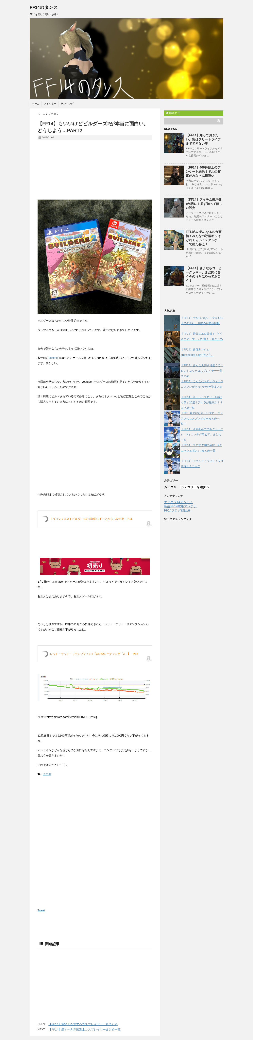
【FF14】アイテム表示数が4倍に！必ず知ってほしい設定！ (204, 204)
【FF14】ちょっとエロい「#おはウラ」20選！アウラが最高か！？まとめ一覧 (202, 402)
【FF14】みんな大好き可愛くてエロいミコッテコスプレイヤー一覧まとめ (202, 371)
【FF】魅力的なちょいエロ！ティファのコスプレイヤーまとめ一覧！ (202, 418)
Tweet (41, 910)
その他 (47, 774)
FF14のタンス (44, 7)
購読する (173, 113)
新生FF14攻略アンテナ (180, 506)
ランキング (67, 103)
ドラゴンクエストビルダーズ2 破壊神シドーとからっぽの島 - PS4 (91, 518)
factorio (53, 357)
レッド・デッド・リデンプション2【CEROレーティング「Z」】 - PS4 (94, 653)
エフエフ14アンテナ (178, 502)
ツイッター (50, 103)
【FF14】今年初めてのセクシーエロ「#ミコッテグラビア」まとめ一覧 (202, 434)
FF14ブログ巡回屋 (177, 510)
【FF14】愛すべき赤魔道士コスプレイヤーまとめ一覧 (84, 1029)
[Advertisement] (95, 172)
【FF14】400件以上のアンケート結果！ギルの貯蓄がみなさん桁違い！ (203, 171)
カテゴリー (172, 487)
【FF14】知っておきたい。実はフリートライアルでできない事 (203, 139)
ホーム (36, 103)
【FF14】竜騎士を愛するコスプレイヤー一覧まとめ (83, 1024)
